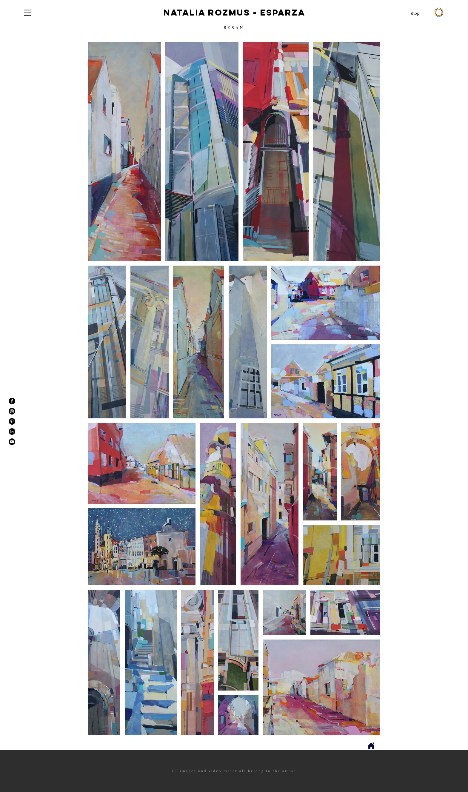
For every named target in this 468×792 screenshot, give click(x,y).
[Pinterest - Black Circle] (12, 421)
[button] (27, 12)
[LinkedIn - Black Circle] (12, 431)
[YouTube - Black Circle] (12, 441)
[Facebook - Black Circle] (12, 401)
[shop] (414, 13)
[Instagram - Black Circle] (12, 411)
